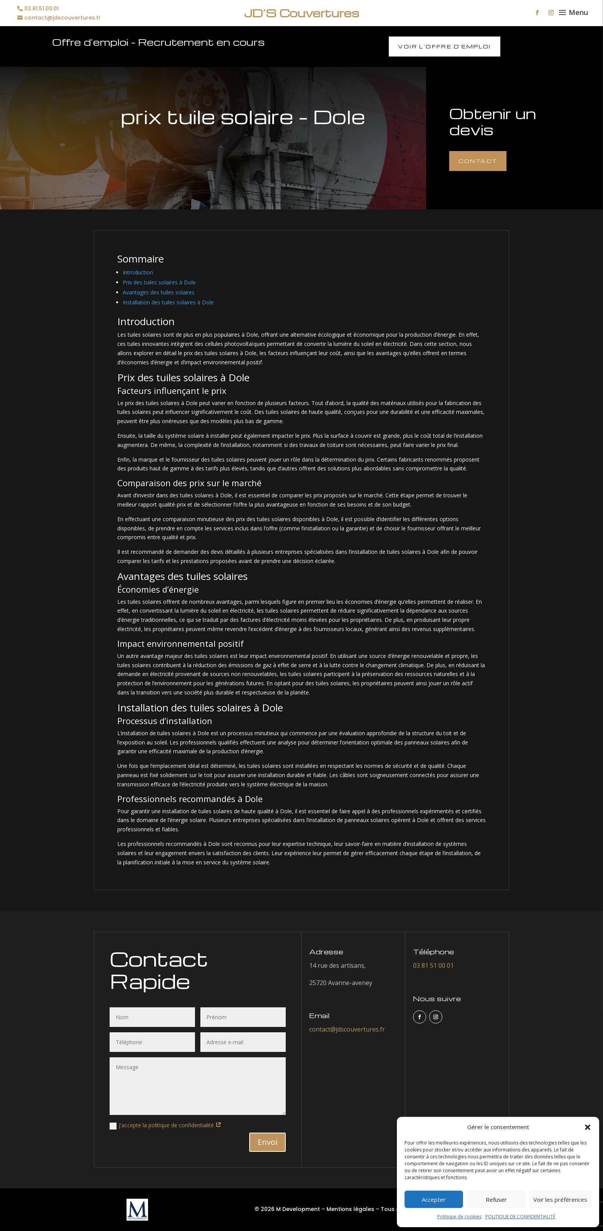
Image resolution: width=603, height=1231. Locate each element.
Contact (478, 161)
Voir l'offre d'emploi (444, 46)
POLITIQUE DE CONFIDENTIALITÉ (520, 1216)
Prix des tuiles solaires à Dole (159, 282)
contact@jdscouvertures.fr (62, 18)
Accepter (434, 1199)
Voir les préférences (560, 1199)
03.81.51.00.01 (41, 9)
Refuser (496, 1199)
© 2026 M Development (287, 1209)
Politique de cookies (459, 1216)
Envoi (267, 1142)
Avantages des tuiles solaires (159, 292)
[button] (587, 1127)
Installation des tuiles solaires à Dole (168, 302)
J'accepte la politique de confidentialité (166, 1125)
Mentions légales (350, 1209)
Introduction (138, 272)
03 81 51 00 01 (433, 965)
